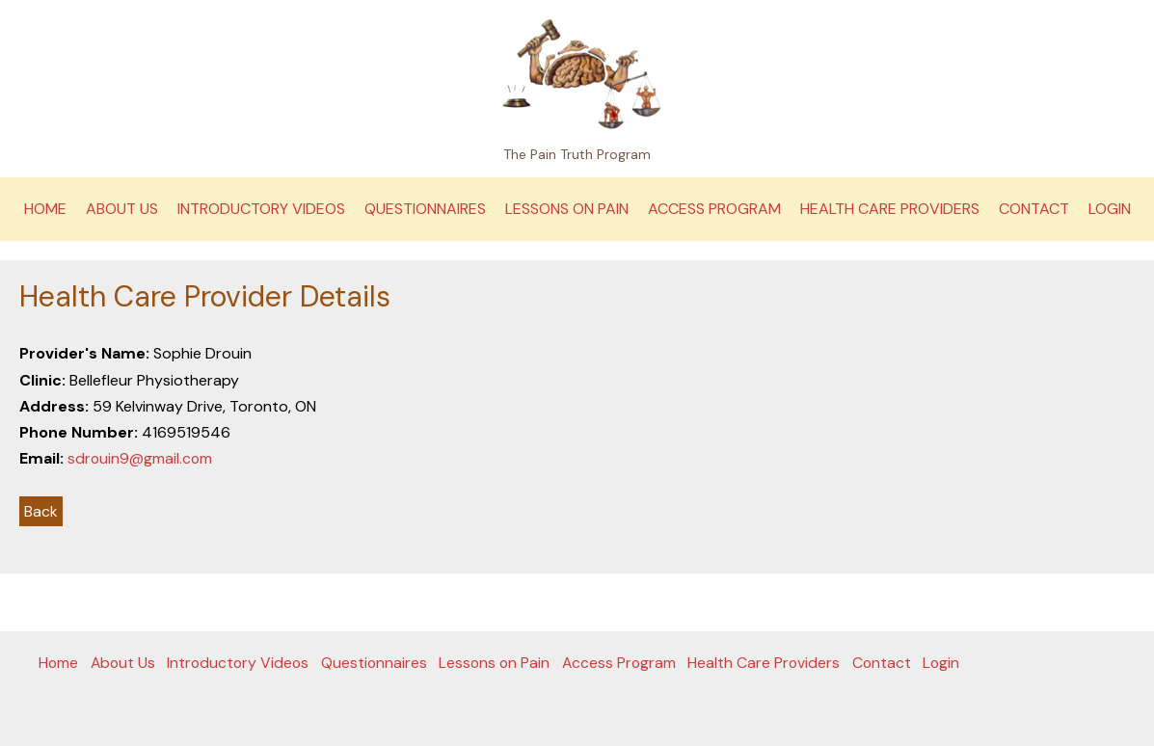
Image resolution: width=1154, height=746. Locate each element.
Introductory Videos (261, 209)
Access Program (714, 209)
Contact (1034, 209)
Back (41, 511)
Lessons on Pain (567, 209)
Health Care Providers (890, 209)
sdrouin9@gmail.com (140, 458)
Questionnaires (425, 209)
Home (45, 209)
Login (1109, 209)
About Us (122, 209)
